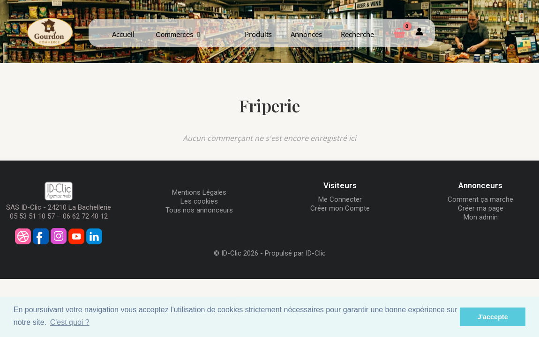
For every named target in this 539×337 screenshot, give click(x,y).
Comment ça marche (480, 199)
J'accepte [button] (493, 317)
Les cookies (199, 201)
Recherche (357, 34)
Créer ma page (480, 208)
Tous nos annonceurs (199, 210)
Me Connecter (340, 199)
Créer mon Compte (340, 208)
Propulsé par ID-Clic (295, 253)
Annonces (306, 34)
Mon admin (481, 217)
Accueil (123, 34)
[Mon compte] (419, 32)
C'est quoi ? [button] (70, 322)
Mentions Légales (199, 192)
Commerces (178, 34)
